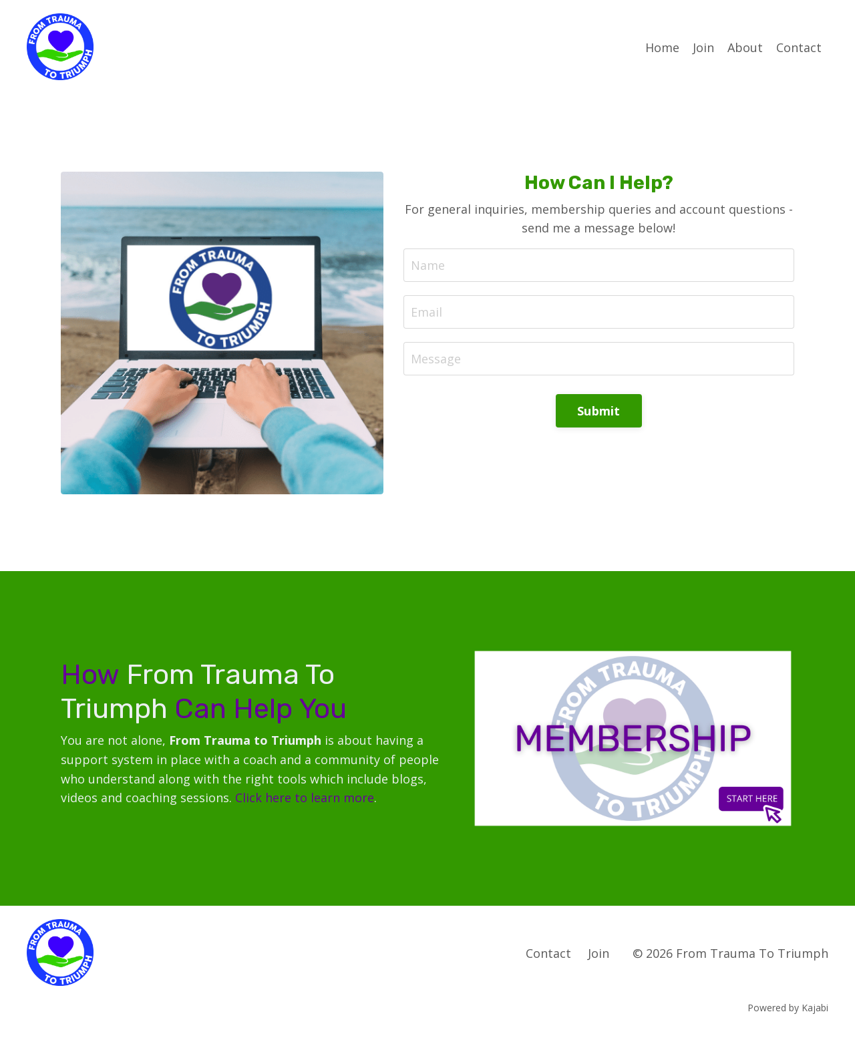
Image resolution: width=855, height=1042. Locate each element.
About (745, 47)
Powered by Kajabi (787, 1007)
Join (703, 47)
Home (662, 47)
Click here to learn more (304, 798)
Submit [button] (599, 411)
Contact (799, 47)
